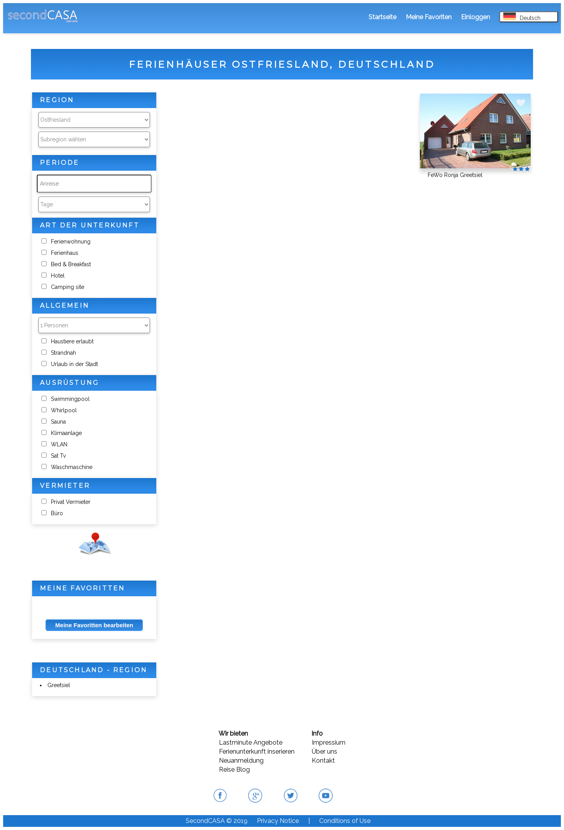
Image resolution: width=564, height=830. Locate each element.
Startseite (382, 17)
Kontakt (323, 760)
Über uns (324, 751)
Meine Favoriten (429, 17)
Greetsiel (58, 685)
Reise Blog (234, 769)
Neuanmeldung (241, 760)
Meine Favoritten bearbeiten (94, 625)
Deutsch (521, 17)
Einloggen (475, 17)
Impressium (328, 742)
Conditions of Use (345, 821)
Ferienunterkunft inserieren (257, 751)
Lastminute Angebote (250, 742)
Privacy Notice (278, 821)
